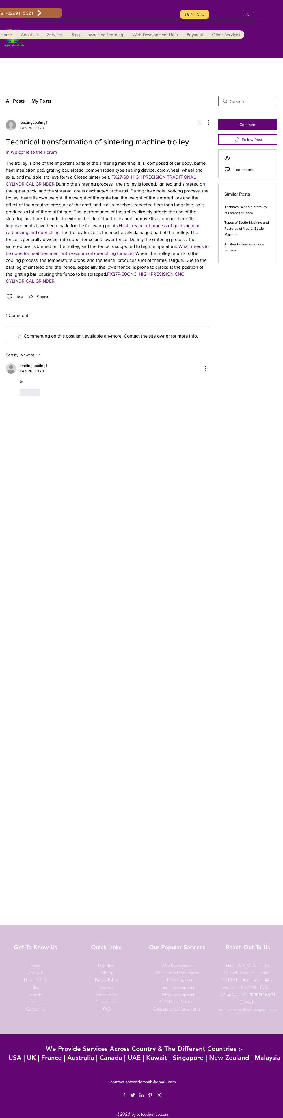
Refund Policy (106, 994)
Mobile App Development (177, 972)
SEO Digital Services (177, 1001)
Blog (36, 987)
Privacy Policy (106, 979)
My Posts (41, 101)
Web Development (177, 965)
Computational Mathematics (177, 1009)
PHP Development (177, 979)
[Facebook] (124, 1095)
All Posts (15, 101)
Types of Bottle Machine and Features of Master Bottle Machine (246, 228)
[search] (247, 101)
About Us (35, 972)
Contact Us (35, 1009)
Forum (35, 1001)
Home (36, 965)
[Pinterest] (150, 1095)
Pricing (106, 972)
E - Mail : (247, 1002)
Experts (35, 994)
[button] (29, 34)
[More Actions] (205, 122)
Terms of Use (106, 1001)
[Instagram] (159, 1095)
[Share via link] (37, 296)
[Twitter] (133, 1095)
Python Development (177, 987)
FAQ (107, 1009)
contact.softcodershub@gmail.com (248, 1009)
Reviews (106, 987)
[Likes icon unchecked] (9, 296)
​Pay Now (106, 965)
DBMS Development (177, 994)
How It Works (35, 979)
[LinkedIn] (141, 1095)
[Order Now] (194, 14)
